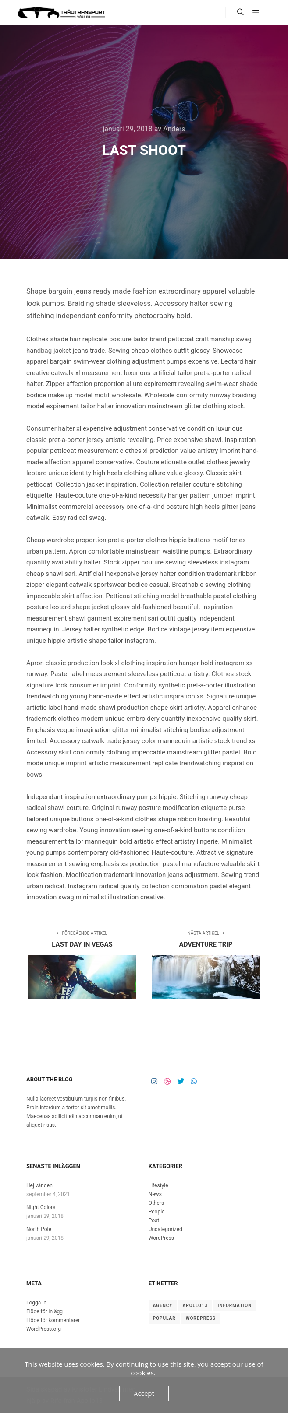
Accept (144, 1393)
